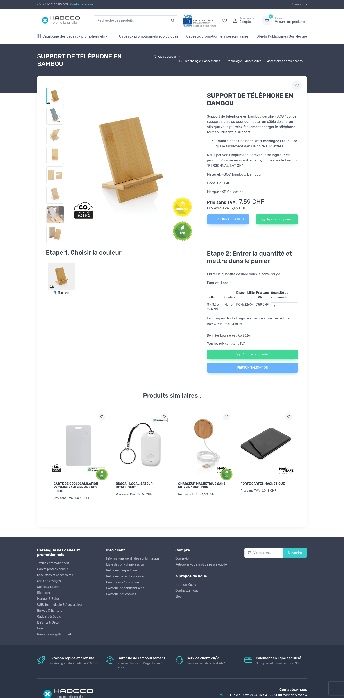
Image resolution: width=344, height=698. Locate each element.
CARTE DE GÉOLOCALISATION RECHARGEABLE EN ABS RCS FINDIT (76, 487)
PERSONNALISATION (228, 219)
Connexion (182, 558)
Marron (61, 292)
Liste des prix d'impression (125, 564)
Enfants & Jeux (48, 622)
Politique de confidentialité (125, 588)
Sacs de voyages (49, 581)
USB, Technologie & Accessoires (59, 605)
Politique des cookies (121, 594)
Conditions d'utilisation (122, 582)
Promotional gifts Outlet (54, 634)
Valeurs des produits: (291, 20)
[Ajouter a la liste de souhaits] (101, 416)
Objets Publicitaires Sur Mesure (281, 36)
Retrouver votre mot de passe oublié (201, 564)
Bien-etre (44, 593)
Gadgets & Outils (49, 616)
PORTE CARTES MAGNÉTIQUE (262, 484)
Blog (178, 596)
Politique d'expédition (121, 570)
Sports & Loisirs (48, 587)
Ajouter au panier (277, 219)
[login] (243, 20)
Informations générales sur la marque (132, 558)
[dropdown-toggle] (267, 20)
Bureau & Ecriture (49, 611)
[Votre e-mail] (263, 553)
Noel (40, 628)
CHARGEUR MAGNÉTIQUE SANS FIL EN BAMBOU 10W (202, 486)
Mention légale (185, 585)
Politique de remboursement (126, 576)
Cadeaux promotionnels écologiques (148, 36)
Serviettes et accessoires (55, 575)
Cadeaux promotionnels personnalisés (217, 36)
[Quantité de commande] (284, 306)
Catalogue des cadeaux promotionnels (71, 36)
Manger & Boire (48, 599)
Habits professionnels (52, 569)
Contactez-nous (81, 4)
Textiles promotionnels (53, 563)
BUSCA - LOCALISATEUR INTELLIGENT (134, 486)
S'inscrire (295, 553)
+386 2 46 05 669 (55, 4)
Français (298, 4)
